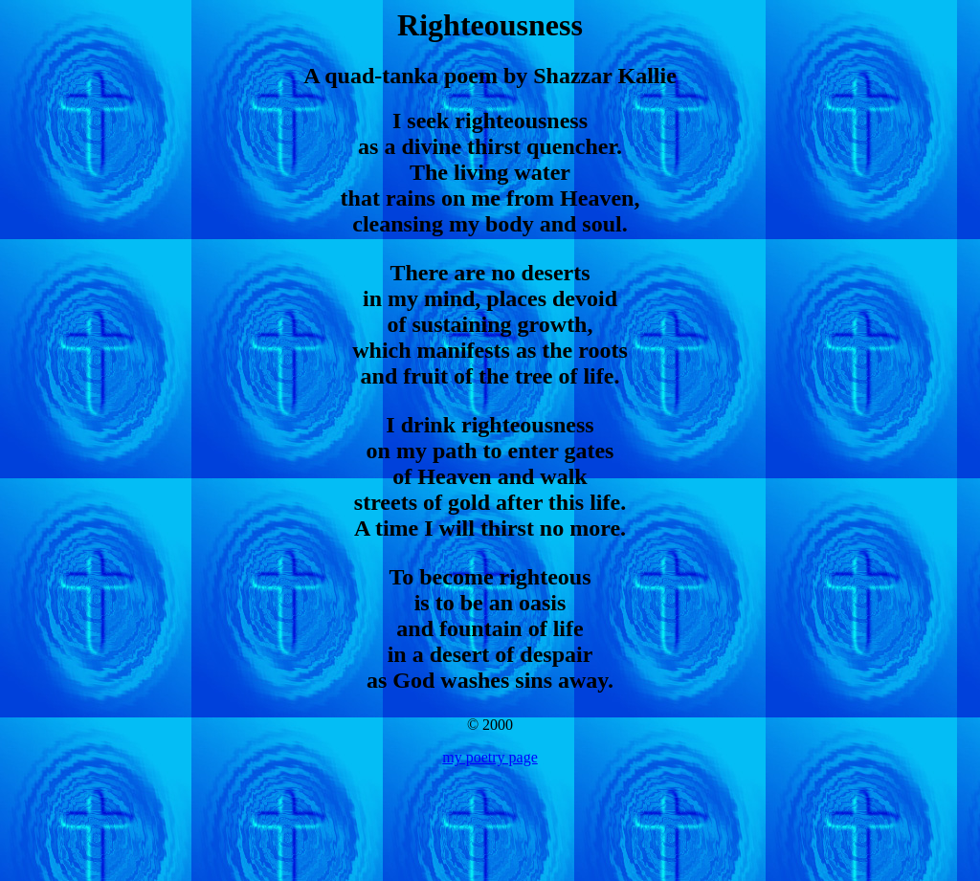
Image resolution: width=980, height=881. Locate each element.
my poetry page (490, 757)
